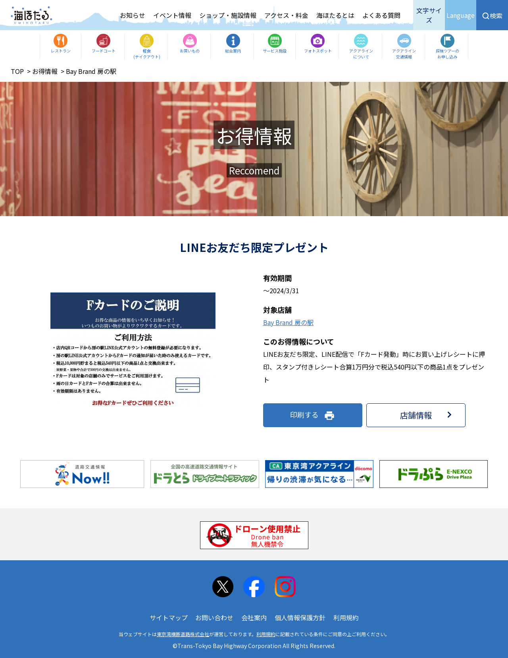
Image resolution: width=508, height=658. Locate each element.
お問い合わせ (214, 617)
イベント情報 (172, 15)
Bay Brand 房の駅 (288, 322)
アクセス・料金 (286, 15)
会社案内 (254, 617)
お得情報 (45, 71)
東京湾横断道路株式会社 (183, 634)
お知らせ (132, 15)
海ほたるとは (335, 15)
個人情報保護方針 (300, 617)
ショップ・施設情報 (227, 15)
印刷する (312, 415)
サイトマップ (169, 617)
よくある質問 (381, 15)
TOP (17, 71)
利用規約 (346, 617)
